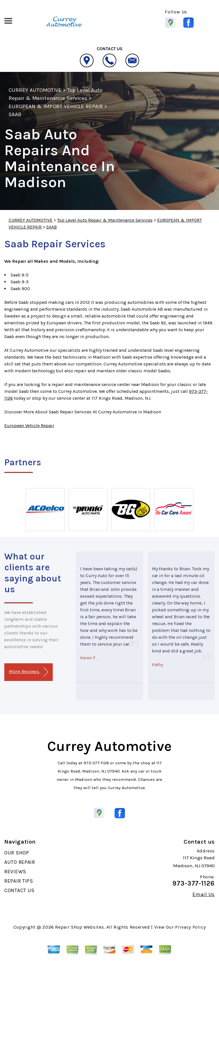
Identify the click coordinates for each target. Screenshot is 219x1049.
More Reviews (28, 672)
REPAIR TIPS (18, 881)
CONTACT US (19, 890)
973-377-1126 (96, 762)
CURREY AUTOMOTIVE (35, 90)
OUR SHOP (16, 853)
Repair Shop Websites (79, 927)
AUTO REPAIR (19, 862)
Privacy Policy (190, 927)
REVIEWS (15, 871)
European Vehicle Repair (29, 425)
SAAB (15, 114)
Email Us (203, 894)
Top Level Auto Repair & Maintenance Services (105, 220)
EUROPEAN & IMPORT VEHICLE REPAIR (56, 106)
